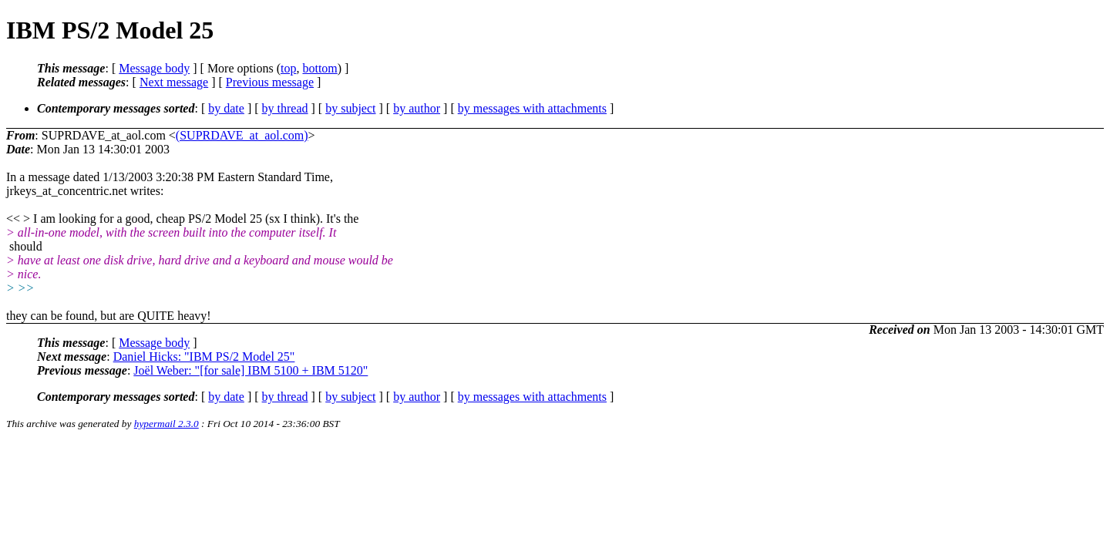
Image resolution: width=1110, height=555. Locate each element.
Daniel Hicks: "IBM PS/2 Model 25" (204, 356)
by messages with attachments (532, 108)
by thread (285, 108)
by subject (350, 108)
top (288, 68)
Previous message (270, 82)
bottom (319, 68)
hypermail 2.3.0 (166, 423)
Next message (174, 82)
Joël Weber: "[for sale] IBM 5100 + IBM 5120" (250, 370)
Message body (154, 68)
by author (416, 108)
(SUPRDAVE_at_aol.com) (242, 135)
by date (226, 108)
